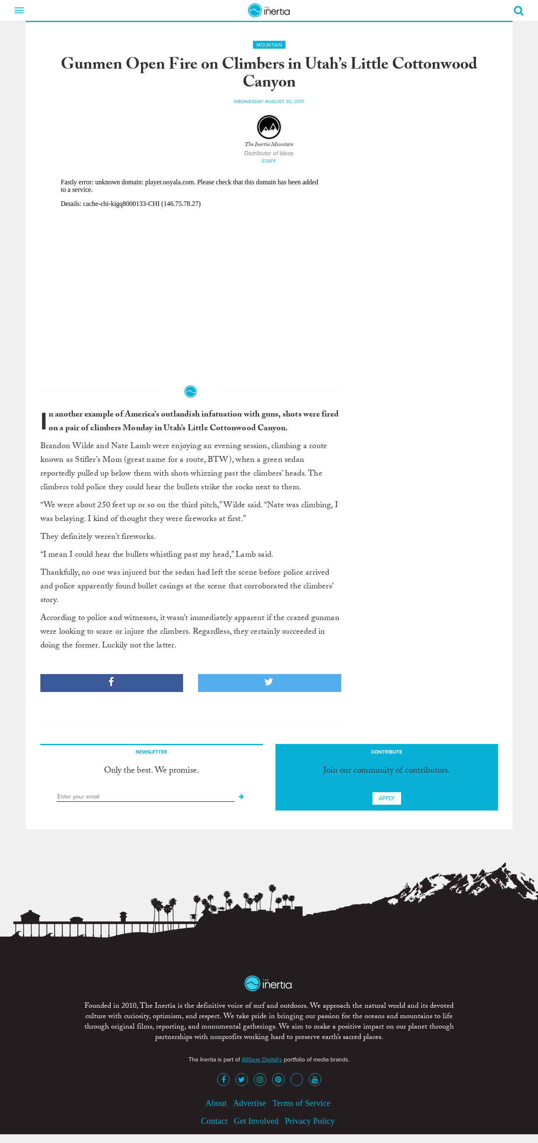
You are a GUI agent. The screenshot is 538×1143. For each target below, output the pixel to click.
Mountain (269, 45)
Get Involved (256, 1121)
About (216, 1103)
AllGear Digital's (262, 1059)
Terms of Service (302, 1103)
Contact (214, 1121)
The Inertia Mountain (269, 145)
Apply (387, 798)
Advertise (249, 1103)
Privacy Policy (310, 1121)
